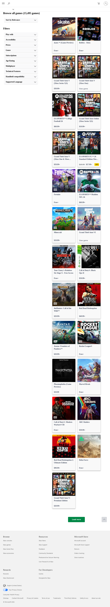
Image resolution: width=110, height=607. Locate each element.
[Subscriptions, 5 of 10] (21, 55)
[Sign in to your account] (106, 3)
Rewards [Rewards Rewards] (6, 574)
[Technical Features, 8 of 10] (21, 71)
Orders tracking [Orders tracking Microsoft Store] (79, 553)
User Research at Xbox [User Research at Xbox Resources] (46, 561)
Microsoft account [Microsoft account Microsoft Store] (80, 540)
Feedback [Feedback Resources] (42, 549)
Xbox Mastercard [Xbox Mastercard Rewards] (8, 578)
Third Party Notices (70, 598)
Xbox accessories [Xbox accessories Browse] (8, 553)
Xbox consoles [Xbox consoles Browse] (7, 540)
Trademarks (57, 598)
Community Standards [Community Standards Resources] (46, 553)
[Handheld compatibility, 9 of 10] (21, 77)
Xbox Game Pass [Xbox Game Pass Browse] (8, 549)
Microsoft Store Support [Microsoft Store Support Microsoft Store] (82, 545)
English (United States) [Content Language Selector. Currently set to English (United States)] (14, 585)
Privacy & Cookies (32, 598)
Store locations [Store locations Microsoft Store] (79, 557)
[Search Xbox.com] (9, 3)
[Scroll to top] (104, 519)
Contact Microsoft (17, 598)
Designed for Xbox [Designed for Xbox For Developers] (44, 578)
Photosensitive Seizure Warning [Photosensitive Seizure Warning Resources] (49, 557)
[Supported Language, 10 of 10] (21, 82)
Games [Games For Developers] (41, 574)
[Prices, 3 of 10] (21, 45)
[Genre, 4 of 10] (21, 50)
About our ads (96, 598)
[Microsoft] (55, 2)
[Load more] (76, 519)
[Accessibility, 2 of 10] (21, 40)
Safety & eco (84, 598)
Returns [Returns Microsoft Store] (76, 549)
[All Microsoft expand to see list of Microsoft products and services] (3, 3)
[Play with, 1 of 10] (21, 34)
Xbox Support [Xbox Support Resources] (43, 545)
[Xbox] (7, 9)
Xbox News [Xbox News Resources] (42, 540)
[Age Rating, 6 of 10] (21, 61)
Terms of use (46, 598)
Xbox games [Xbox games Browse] (7, 545)
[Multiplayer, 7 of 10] (21, 66)
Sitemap (5, 598)
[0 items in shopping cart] (99, 3)
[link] (63, 35)
